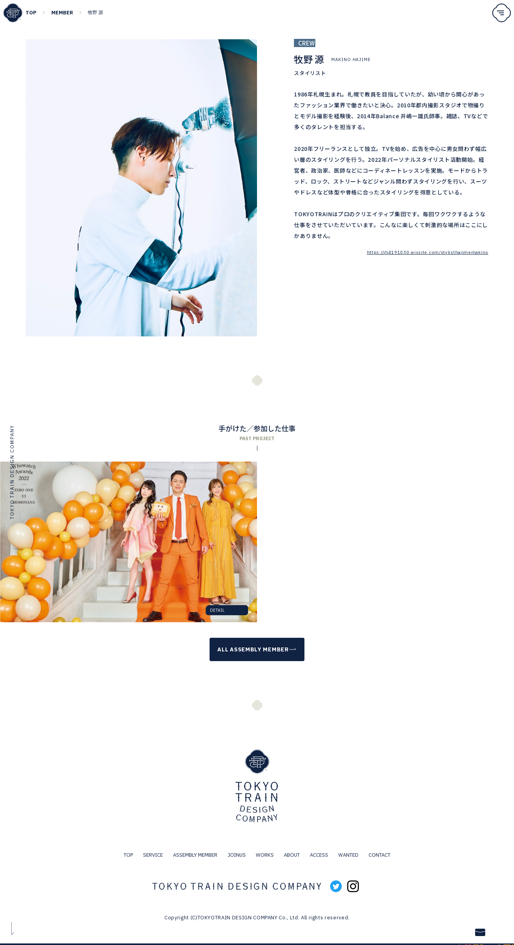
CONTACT (379, 847)
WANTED (348, 847)
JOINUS (236, 847)
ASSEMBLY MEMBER (195, 847)
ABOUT (292, 847)
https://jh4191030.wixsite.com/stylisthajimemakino (426, 252)
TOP (31, 12)
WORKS (265, 847)
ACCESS (319, 847)
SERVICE (153, 847)
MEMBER (62, 12)
